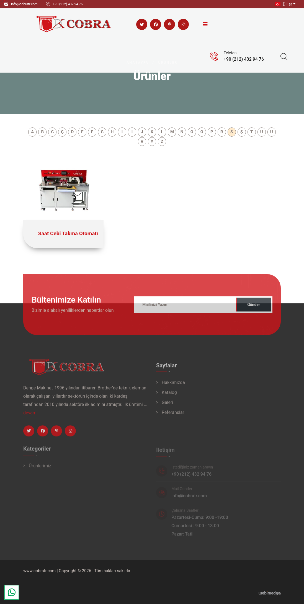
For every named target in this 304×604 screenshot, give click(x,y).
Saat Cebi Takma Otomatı (68, 233)
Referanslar (173, 415)
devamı (30, 416)
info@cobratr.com (24, 4)
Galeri (167, 405)
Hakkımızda (173, 385)
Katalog (169, 395)
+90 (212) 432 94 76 (68, 4)
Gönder (253, 308)
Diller (283, 4)
